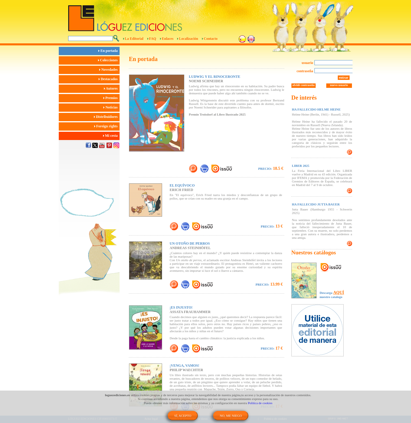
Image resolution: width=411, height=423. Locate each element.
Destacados (109, 79)
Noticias (111, 107)
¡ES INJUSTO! (181, 307)
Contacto (211, 39)
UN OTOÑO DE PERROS (190, 243)
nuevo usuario (339, 85)
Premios (111, 98)
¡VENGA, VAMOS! (184, 365)
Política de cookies (260, 403)
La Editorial (134, 39)
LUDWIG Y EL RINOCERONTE (214, 77)
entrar (344, 77)
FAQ (152, 39)
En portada (108, 51)
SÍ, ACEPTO (182, 415)
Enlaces (167, 39)
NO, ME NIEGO (231, 415)
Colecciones (109, 60)
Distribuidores (107, 117)
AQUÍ (338, 292)
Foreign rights (107, 126)
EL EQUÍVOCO (182, 185)
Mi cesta (111, 136)
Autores (112, 88)
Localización (188, 39)
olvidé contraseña (304, 85)
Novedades (109, 70)
